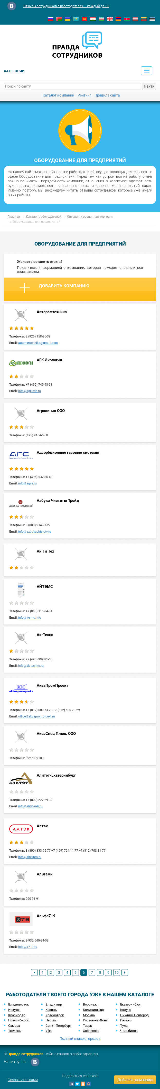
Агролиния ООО (51, 410)
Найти (149, 86)
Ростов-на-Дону (95, 1020)
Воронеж (90, 1004)
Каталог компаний (58, 95)
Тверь (87, 1026)
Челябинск (129, 1031)
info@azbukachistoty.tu (34, 531)
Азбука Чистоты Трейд (58, 500)
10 (117, 972)
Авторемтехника (52, 312)
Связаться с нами (23, 1080)
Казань (51, 1010)
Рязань (125, 1020)
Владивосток (18, 1004)
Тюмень (14, 1031)
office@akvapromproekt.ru (36, 716)
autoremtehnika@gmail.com (38, 343)
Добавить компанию (54, 288)
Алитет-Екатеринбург (56, 775)
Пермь (50, 1020)
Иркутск (14, 1010)
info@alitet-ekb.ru (30, 806)
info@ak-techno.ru (31, 666)
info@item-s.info (29, 617)
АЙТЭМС (45, 586)
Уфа (48, 1031)
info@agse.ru (27, 483)
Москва (89, 1015)
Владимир (53, 1004)
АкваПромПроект (52, 685)
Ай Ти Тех (45, 551)
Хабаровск (91, 1031)
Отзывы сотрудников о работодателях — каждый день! (66, 6)
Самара (14, 1026)
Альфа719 (46, 916)
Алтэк (42, 826)
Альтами (45, 874)
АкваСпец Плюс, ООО (56, 733)
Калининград (93, 1010)
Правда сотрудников (25, 1054)
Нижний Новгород (134, 1015)
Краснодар (16, 1015)
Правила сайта (107, 95)
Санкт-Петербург (58, 1026)
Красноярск (54, 1015)
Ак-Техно (45, 634)
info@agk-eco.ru (29, 391)
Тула (124, 1026)
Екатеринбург (130, 1004)
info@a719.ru (27, 947)
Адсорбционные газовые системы (68, 452)
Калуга (125, 1010)
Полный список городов (80, 1039)
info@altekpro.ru (29, 857)
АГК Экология (49, 360)
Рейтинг (84, 95)
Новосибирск (18, 1020)
